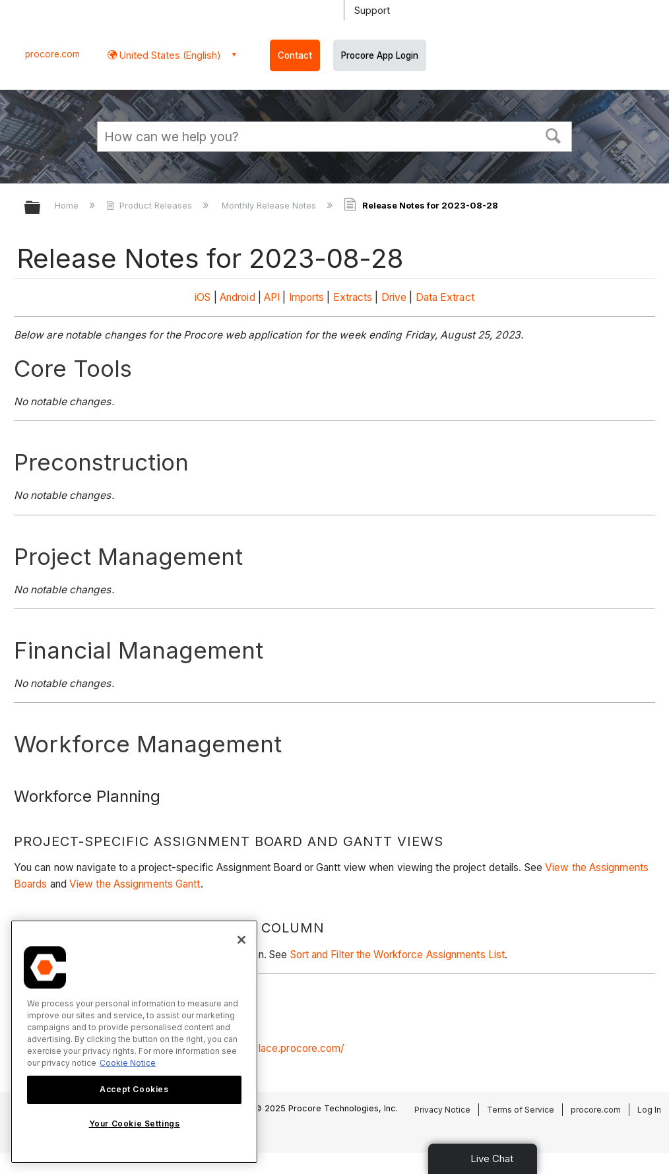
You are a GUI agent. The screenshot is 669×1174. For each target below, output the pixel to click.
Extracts (353, 297)
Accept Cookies (134, 1089)
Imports (307, 297)
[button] (553, 134)
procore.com (52, 54)
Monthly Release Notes (270, 205)
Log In (649, 1110)
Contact (295, 55)
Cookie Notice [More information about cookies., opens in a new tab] (128, 1063)
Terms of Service (520, 1110)
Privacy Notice (442, 1110)
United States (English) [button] (169, 55)
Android (237, 297)
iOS (202, 297)
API (272, 297)
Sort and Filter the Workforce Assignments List (397, 954)
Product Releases (150, 205)
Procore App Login (379, 55)
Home (68, 205)
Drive (394, 297)
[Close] (241, 939)
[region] (134, 1041)
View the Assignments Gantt (135, 884)
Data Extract (445, 297)
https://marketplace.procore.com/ (265, 1048)
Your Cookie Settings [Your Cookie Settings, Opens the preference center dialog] (134, 1123)
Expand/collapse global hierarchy (41, 208)
